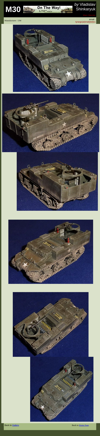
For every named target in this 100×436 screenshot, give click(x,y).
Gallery (15, 425)
